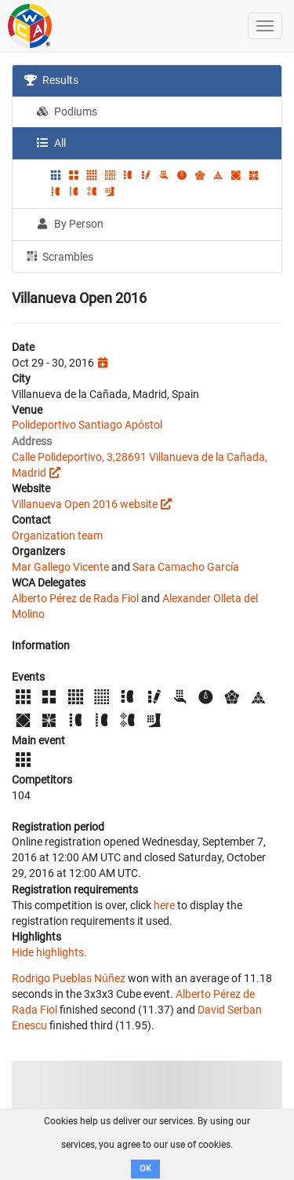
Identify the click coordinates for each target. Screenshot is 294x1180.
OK (145, 1169)
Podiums (66, 111)
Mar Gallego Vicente (60, 567)
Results (51, 80)
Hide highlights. (49, 952)
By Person (69, 223)
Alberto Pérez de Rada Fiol (75, 598)
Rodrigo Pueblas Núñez (68, 978)
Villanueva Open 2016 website (85, 504)
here (164, 905)
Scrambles (58, 256)
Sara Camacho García (185, 567)
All (51, 143)
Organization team (57, 535)
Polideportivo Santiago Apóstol (87, 424)
